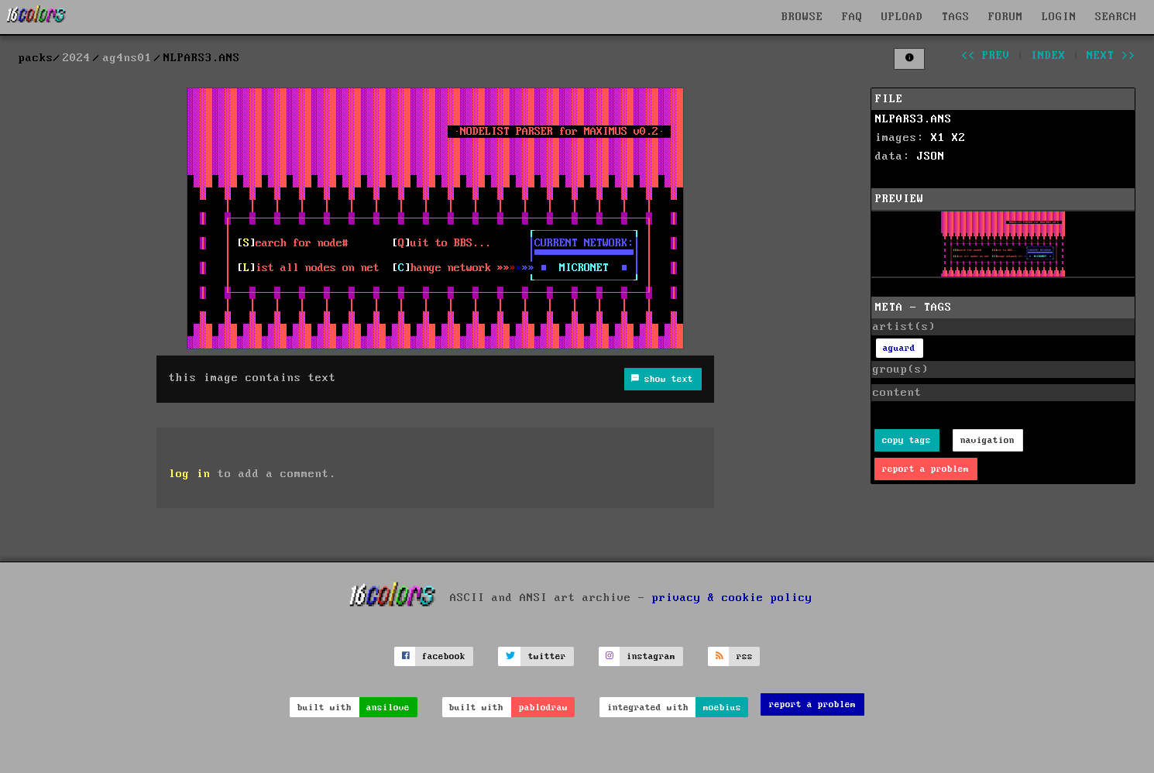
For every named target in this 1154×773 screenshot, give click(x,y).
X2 (959, 138)
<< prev (985, 56)
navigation (987, 440)
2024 (77, 58)
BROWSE (802, 17)
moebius (722, 708)
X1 (938, 138)
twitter (547, 656)
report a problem (925, 469)
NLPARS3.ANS (913, 119)
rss (745, 656)
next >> (1111, 56)
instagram (651, 656)
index (1048, 56)
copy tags (906, 440)
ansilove (388, 708)
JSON (931, 156)
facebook (443, 656)
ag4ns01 (127, 58)
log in (190, 474)
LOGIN (1059, 17)
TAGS (956, 17)
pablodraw (543, 708)
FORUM (1005, 17)
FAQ (852, 17)
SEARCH (1116, 17)
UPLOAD (902, 17)
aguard (899, 348)
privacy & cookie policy (732, 597)
